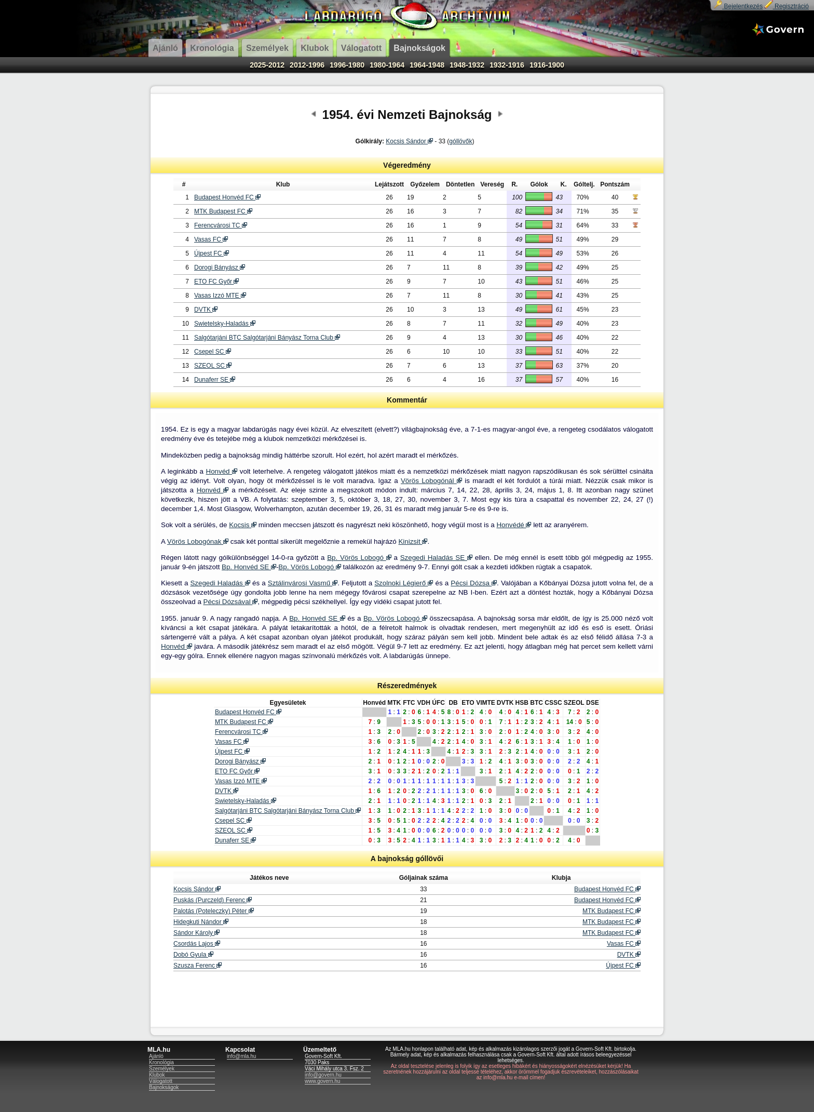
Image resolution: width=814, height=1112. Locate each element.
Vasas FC (211, 239)
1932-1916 (507, 65)
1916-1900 (547, 65)
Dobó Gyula (193, 954)
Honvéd (222, 471)
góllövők (460, 141)
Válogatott (160, 1081)
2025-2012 (267, 65)
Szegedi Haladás (220, 583)
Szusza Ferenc (197, 965)
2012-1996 (307, 65)
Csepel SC (212, 351)
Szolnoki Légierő (403, 583)
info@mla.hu (241, 1056)
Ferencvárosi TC (220, 225)
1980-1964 (387, 65)
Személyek (161, 1068)
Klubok (157, 1075)
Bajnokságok (164, 1087)
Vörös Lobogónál (431, 481)
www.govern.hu (322, 1081)
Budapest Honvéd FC (227, 197)
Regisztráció (787, 6)
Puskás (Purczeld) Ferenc (212, 900)
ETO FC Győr (216, 281)
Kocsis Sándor (409, 141)
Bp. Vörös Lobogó (359, 557)
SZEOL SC (213, 365)
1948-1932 (467, 65)
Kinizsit (412, 541)
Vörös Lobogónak (197, 541)
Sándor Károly (196, 932)
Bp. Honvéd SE (249, 567)
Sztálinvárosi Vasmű (302, 583)
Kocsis (242, 525)
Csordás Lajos (196, 943)
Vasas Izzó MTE (220, 295)
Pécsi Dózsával (231, 602)
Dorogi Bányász (219, 267)
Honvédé (513, 525)
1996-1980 (347, 65)
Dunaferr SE (214, 379)
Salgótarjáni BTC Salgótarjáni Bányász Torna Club (267, 337)
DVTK (206, 309)
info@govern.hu (323, 1075)
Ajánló (156, 1056)
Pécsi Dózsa (474, 583)
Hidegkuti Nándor (200, 922)
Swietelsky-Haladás (224, 323)
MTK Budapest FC (223, 211)
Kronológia (161, 1062)
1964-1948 (427, 65)
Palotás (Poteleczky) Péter (213, 911)
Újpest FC (211, 253)
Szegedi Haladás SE (436, 557)
